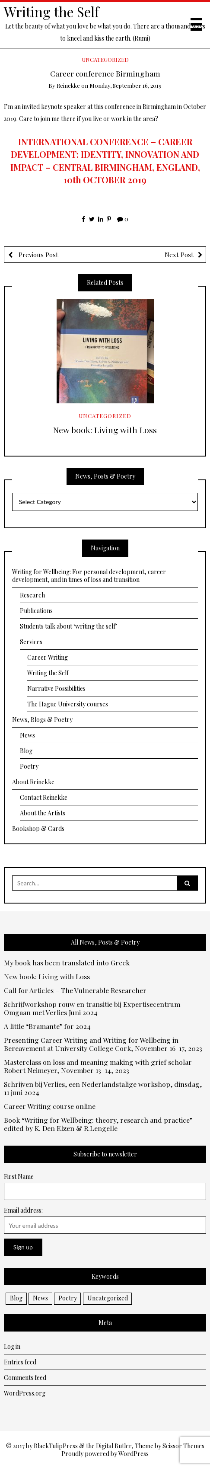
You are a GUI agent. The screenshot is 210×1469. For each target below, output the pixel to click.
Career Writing (47, 657)
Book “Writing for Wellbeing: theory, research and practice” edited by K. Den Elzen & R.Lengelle (98, 1124)
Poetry (29, 766)
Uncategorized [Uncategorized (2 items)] (107, 1298)
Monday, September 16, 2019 (125, 85)
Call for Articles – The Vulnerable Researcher (75, 991)
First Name (19, 1176)
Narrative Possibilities (56, 688)
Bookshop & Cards (38, 828)
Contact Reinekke (43, 797)
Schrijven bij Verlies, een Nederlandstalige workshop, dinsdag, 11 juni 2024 (103, 1088)
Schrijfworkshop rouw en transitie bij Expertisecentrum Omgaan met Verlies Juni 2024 (92, 1008)
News (27, 735)
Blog (26, 751)
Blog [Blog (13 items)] (16, 1298)
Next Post (179, 254)
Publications (36, 611)
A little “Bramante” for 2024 (47, 1026)
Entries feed (20, 1362)
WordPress (133, 1454)
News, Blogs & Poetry (42, 719)
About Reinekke (33, 782)
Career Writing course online (49, 1106)
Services (31, 642)
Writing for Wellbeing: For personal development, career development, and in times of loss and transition (89, 576)
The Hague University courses (67, 704)
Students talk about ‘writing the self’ (68, 626)
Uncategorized (105, 59)
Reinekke (68, 85)
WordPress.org (24, 1393)
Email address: (23, 1210)
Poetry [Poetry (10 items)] (67, 1298)
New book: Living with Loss (105, 429)
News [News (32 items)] (40, 1298)
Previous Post (37, 254)
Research (32, 595)
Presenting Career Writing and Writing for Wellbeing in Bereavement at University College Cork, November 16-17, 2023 (103, 1044)
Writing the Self (51, 12)
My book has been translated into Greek (67, 963)
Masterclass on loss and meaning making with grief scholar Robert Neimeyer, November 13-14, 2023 (98, 1066)
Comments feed (25, 1377)
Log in (12, 1346)
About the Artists (42, 813)
